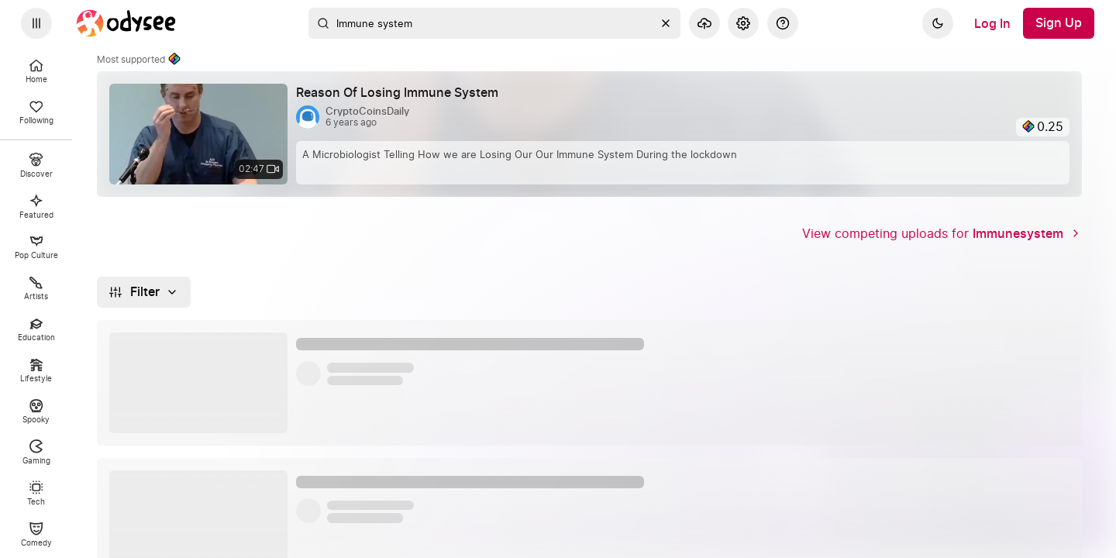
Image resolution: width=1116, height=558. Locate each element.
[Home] (126, 23)
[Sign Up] (1058, 23)
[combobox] (494, 23)
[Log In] (992, 23)
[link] (589, 134)
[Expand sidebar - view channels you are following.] (36, 23)
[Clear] (666, 23)
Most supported (139, 60)
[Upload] (704, 23)
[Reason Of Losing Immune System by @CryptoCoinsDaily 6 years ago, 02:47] (403, 93)
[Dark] (937, 23)
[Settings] (743, 23)
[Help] (782, 23)
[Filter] (144, 292)
